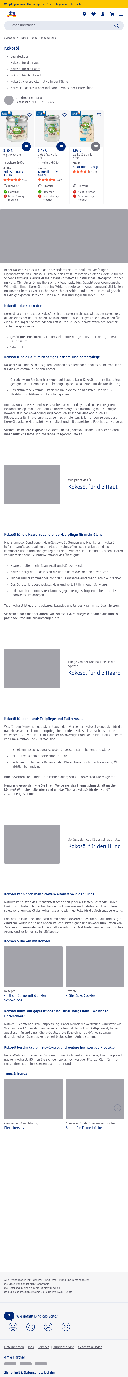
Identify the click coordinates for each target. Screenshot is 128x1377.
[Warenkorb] (112, 14)
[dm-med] (41, 1363)
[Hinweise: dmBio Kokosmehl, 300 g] (80, 186)
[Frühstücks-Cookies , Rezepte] (95, 975)
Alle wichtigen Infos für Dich (64, 4)
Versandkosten (80, 1280)
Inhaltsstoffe (48, 37)
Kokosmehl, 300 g (85, 167)
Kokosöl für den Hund (25, 75)
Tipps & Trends (28, 37)
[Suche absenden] (116, 25)
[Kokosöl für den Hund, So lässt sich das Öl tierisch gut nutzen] (64, 844)
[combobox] (64, 25)
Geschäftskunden (90, 1347)
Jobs (31, 1347)
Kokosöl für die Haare (25, 69)
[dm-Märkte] (84, 14)
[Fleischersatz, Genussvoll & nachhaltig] (33, 1105)
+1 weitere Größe (13, 162)
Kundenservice (63, 1347)
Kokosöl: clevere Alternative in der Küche (39, 82)
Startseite (10, 37)
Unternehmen (14, 1347)
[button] (121, 14)
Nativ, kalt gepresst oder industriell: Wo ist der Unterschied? (52, 88)
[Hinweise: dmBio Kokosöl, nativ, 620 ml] (46, 186)
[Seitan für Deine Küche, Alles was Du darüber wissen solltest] (95, 1105)
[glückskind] (10, 1363)
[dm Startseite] (11, 14)
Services (43, 1347)
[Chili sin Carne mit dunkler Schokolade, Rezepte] (33, 975)
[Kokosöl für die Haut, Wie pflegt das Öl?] (64, 484)
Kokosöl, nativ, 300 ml (13, 173)
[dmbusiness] (26, 1363)
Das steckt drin (20, 56)
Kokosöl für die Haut (24, 63)
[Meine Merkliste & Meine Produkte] (93, 14)
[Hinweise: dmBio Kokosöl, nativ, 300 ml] (11, 186)
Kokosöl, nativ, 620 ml (48, 173)
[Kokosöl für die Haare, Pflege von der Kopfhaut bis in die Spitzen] (64, 668)
